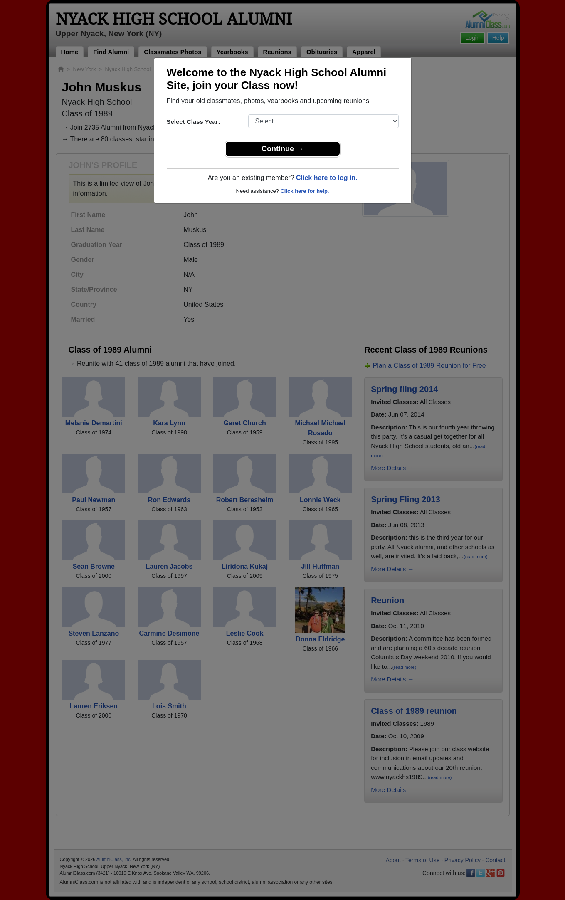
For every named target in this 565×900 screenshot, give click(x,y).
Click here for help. (304, 191)
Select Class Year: (193, 121)
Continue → (282, 149)
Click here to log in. (327, 177)
